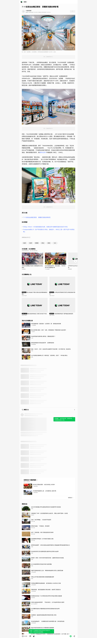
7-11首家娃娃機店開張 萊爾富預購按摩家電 (36, 217)
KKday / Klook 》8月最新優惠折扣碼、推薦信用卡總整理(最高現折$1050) (45, 227)
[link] (30, 636)
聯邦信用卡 (43, 152)
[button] (24, 636)
